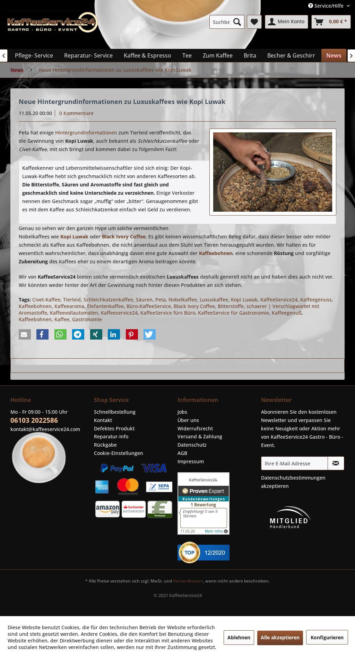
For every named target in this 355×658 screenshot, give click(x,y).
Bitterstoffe (231, 306)
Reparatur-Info (111, 436)
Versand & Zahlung (200, 436)
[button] (25, 334)
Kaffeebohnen (35, 306)
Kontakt (103, 420)
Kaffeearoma (69, 306)
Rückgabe (105, 444)
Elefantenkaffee (105, 306)
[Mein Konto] (286, 22)
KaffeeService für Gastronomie (233, 312)
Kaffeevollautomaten (74, 312)
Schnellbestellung (115, 412)
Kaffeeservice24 (119, 312)
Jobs (182, 412)
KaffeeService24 (278, 299)
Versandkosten (188, 581)
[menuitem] (226, 22)
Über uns (188, 420)
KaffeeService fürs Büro (167, 312)
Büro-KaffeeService (149, 306)
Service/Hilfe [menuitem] (326, 5)
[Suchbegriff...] (226, 22)
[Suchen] (237, 22)
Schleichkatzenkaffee (108, 299)
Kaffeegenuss (316, 299)
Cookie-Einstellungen (118, 453)
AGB (182, 453)
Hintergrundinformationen (86, 132)
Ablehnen (238, 637)
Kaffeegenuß (287, 312)
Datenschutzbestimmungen (293, 477)
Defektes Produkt (114, 428)
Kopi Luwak (244, 299)
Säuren (144, 299)
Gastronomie (87, 319)
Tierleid (72, 299)
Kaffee (61, 319)
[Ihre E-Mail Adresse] (294, 463)
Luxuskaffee (214, 299)
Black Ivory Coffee (194, 306)
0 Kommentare (76, 113)
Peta (160, 299)
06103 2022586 (34, 420)
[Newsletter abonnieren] (336, 463)
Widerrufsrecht (195, 428)
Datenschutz (192, 444)
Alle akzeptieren (280, 637)
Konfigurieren (327, 637)
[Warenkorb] (331, 22)
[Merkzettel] (254, 22)
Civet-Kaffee (46, 299)
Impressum (191, 461)
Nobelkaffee (182, 299)
